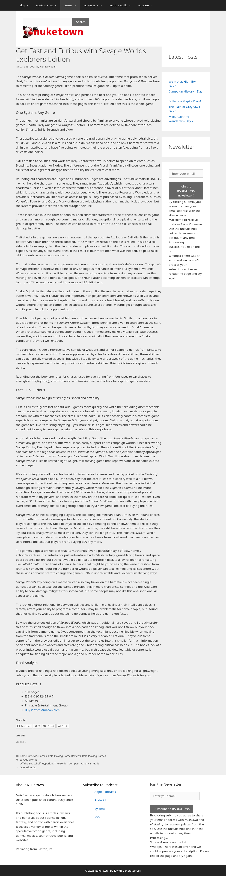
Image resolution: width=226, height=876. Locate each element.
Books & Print (48, 5)
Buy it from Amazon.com (42, 710)
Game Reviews (28, 756)
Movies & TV (95, 5)
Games (72, 5)
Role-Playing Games (94, 756)
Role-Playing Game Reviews (64, 756)
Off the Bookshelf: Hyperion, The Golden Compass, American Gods (59, 763)
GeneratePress (132, 870)
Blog (25, 5)
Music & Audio (122, 5)
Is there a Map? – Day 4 (185, 101)
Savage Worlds (28, 759)
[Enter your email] (186, 173)
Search (81, 22)
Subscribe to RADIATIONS (172, 809)
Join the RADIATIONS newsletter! (186, 190)
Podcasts (147, 5)
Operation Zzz (28, 767)
